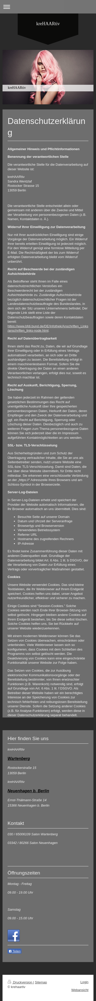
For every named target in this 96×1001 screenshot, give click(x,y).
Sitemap (41, 982)
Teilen (14, 951)
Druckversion (20, 982)
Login (84, 982)
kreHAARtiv (48, 23)
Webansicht (79, 990)
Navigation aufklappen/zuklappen (48, 6)
